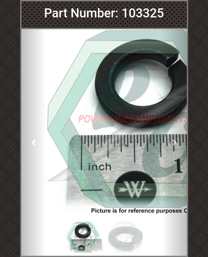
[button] (33, 142)
